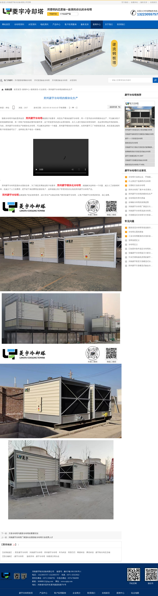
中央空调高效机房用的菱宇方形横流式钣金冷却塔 (141, 257)
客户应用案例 (70, 24)
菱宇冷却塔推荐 (133, 95)
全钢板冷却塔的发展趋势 (139, 202)
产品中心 (56, 24)
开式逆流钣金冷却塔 (42, 80)
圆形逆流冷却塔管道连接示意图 (141, 228)
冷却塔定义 (133, 244)
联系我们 (121, 24)
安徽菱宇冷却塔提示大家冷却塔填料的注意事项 (141, 253)
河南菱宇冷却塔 (35, 552)
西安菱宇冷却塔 (21, 552)
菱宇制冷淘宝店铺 (102, 552)
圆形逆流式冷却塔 (131, 143)
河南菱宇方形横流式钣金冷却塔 (136, 160)
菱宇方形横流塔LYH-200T (134, 156)
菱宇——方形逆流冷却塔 (134, 138)
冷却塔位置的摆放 (136, 232)
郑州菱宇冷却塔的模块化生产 (140, 194)
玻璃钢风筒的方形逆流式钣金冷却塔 (137, 151)
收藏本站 (134, 2)
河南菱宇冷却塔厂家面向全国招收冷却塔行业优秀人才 (31, 537)
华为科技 (62, 552)
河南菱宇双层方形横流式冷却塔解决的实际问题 (141, 261)
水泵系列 (32, 24)
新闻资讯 (34, 89)
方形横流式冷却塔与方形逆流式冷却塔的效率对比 (141, 215)
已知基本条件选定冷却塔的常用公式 (141, 249)
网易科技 (81, 552)
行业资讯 (42, 89)
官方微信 (125, 2)
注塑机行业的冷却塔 (137, 185)
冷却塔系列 (19, 24)
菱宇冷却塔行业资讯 (135, 170)
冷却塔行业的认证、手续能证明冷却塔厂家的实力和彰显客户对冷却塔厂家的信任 (141, 177)
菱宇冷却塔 (40, 556)
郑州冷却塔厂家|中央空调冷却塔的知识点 (141, 190)
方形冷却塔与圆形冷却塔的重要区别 (23, 533)
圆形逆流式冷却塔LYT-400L (135, 165)
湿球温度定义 (134, 240)
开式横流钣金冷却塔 (59, 80)
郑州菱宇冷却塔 (50, 552)
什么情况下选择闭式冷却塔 (140, 181)
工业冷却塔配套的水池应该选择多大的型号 (141, 236)
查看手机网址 (14, 108)
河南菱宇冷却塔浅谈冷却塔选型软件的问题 (141, 211)
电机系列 (44, 24)
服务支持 (143, 2)
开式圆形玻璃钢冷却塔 (23, 80)
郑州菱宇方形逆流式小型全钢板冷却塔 (138, 130)
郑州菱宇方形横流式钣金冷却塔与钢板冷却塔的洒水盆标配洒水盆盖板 (141, 266)
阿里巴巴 (71, 552)
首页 (16, 89)
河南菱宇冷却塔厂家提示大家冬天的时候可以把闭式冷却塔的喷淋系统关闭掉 (141, 207)
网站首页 (6, 24)
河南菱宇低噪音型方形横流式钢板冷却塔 (139, 134)
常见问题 (129, 221)
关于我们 (109, 24)
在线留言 (153, 2)
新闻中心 (97, 24)
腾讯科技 (90, 552)
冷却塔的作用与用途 (137, 198)
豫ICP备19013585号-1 (72, 572)
